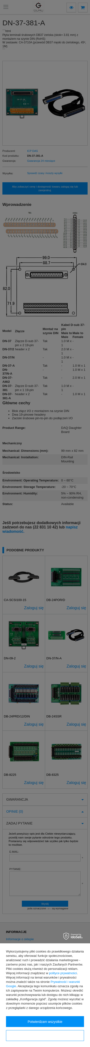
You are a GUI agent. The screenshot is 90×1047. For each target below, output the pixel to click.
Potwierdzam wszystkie (45, 1022)
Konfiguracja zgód (44, 1036)
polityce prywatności (63, 973)
